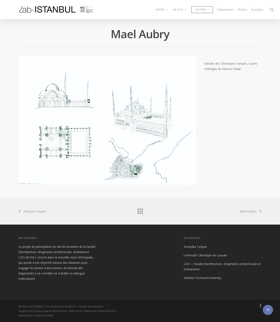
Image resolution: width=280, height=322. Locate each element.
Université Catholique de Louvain (205, 255)
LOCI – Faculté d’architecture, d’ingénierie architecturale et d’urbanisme (222, 266)
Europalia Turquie (195, 247)
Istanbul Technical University (202, 278)
